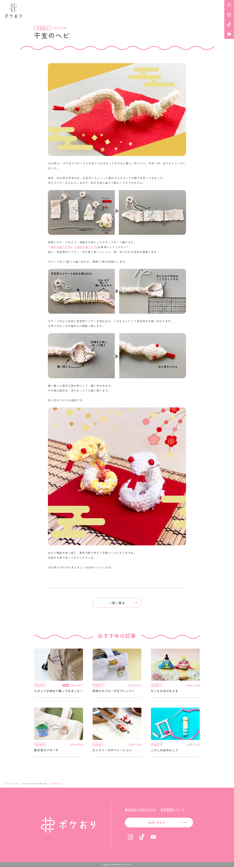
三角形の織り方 (84, 247)
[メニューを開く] (229, 5)
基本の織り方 (59, 247)
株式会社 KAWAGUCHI (140, 809)
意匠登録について (172, 809)
